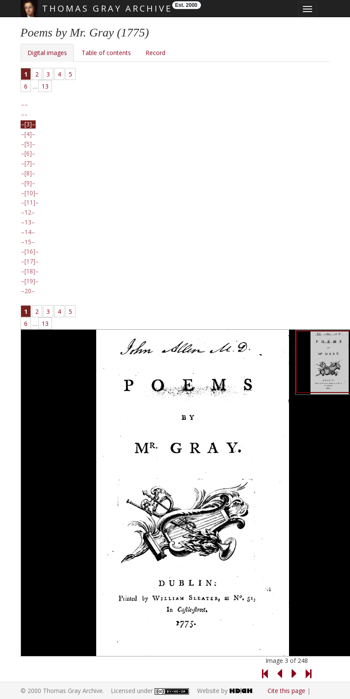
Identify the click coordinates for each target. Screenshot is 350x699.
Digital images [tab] (47, 53)
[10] (29, 193)
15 (27, 242)
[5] (28, 144)
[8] (28, 173)
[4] (28, 134)
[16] (29, 251)
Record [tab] (155, 53)
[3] (28, 124)
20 (27, 291)
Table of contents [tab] (106, 53)
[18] (29, 271)
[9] (28, 183)
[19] (29, 281)
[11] (29, 202)
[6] (28, 153)
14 (27, 232)
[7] (28, 163)
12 (27, 212)
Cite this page (286, 691)
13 (45, 86)
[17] (29, 261)
